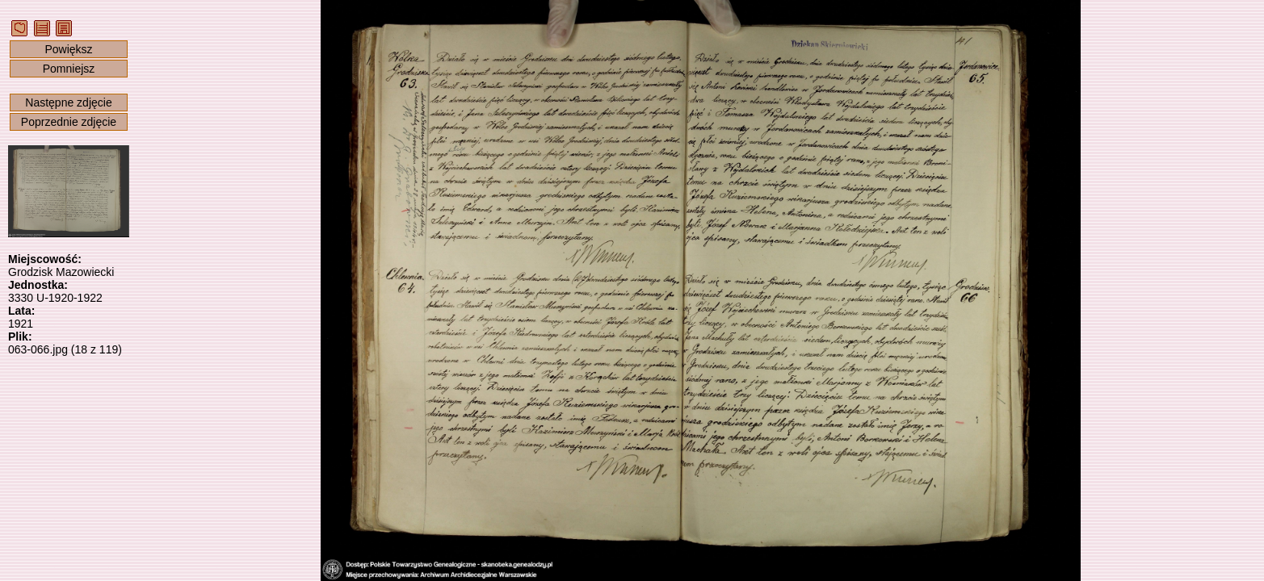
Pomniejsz (69, 68)
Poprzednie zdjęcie (68, 121)
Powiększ (68, 49)
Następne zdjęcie (68, 102)
